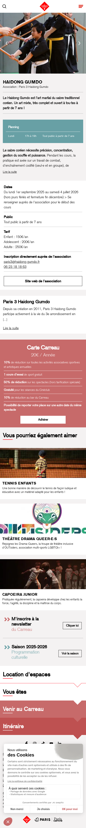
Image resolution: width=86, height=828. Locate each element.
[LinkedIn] (59, 743)
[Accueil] (27, 820)
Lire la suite (10, 172)
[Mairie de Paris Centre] (48, 820)
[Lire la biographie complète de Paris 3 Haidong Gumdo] (11, 328)
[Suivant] (79, 43)
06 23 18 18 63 (15, 267)
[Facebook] (26, 743)
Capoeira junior (19, 594)
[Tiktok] (43, 743)
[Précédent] (6, 43)
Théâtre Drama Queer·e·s (29, 539)
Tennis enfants (19, 483)
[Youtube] (51, 743)
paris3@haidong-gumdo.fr (22, 262)
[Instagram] (35, 743)
